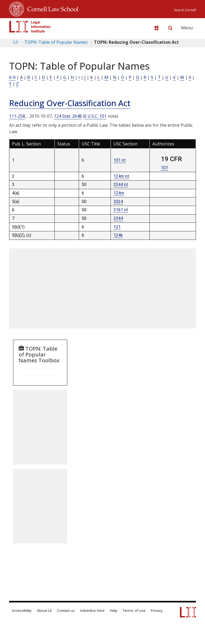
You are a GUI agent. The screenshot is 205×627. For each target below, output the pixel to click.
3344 (118, 218)
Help (113, 610)
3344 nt (120, 184)
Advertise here (92, 610)
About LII (44, 610)
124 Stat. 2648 (68, 116)
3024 (118, 201)
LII (15, 42)
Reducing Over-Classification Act (70, 103)
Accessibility (21, 610)
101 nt (119, 160)
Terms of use (134, 610)
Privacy (157, 610)
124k (118, 235)
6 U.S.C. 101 (95, 116)
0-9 (12, 77)
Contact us (66, 610)
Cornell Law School (51, 8)
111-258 (17, 116)
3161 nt (120, 209)
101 (164, 167)
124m (118, 193)
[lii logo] (29, 26)
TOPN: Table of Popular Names (56, 42)
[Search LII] (170, 28)
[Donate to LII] (156, 28)
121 (117, 226)
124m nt (121, 176)
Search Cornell (185, 10)
